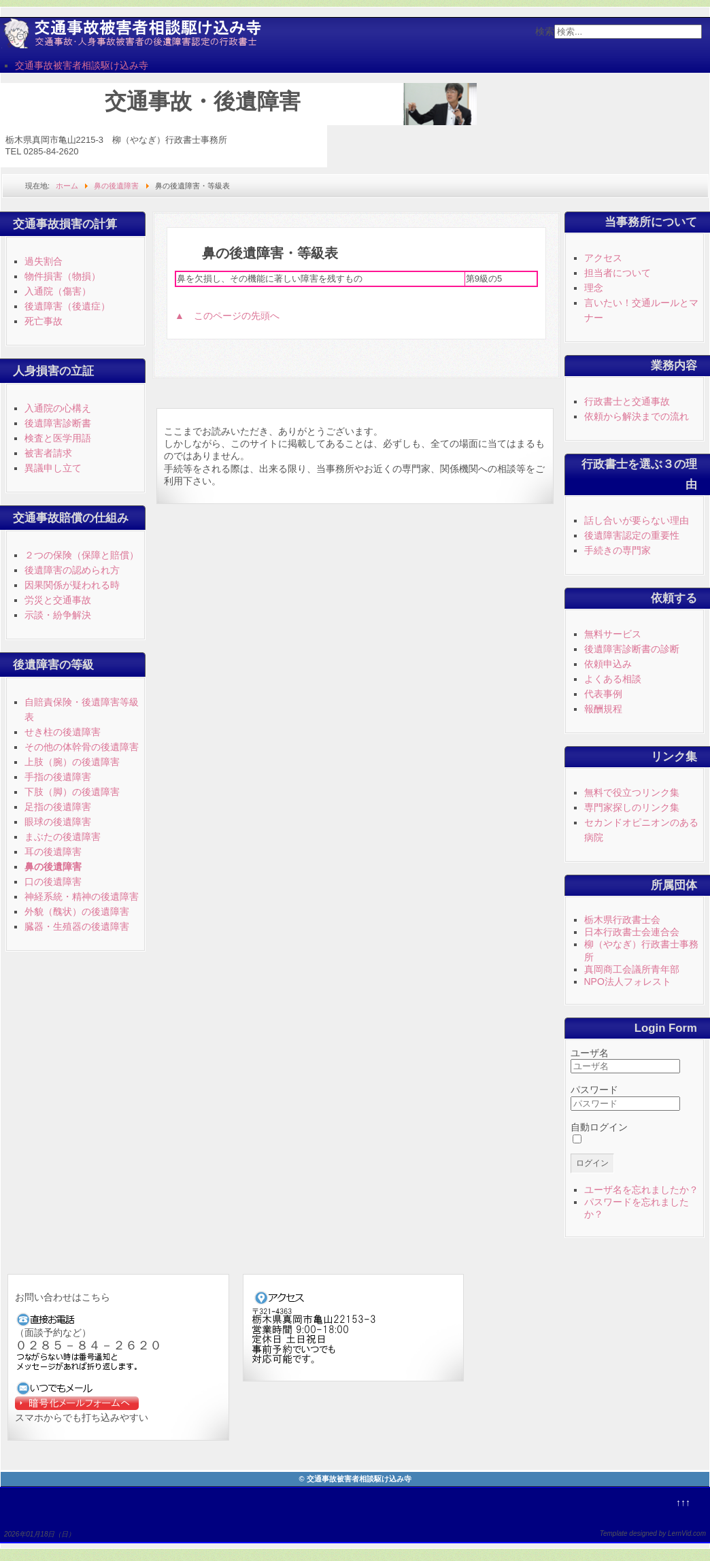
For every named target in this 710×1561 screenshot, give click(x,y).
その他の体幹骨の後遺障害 (81, 746)
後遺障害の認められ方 (72, 570)
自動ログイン (599, 1127)
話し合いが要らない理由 (636, 520)
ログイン (592, 1163)
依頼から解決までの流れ (636, 416)
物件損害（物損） (62, 276)
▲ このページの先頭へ (227, 315)
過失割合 (43, 261)
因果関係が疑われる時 (72, 585)
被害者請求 (48, 453)
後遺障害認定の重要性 (631, 535)
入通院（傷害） (57, 291)
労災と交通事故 (57, 599)
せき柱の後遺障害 (62, 731)
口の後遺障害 (53, 881)
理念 (593, 287)
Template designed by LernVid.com (653, 1533)
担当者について (617, 272)
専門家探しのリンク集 (631, 807)
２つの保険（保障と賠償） (81, 555)
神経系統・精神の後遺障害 (81, 896)
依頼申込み (608, 663)
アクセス (603, 257)
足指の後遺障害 (57, 806)
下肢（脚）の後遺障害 (72, 791)
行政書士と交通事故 (627, 401)
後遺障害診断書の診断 (631, 648)
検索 (544, 31)
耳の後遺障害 (53, 851)
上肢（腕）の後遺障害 (72, 761)
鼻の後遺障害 (53, 866)
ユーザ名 (590, 1052)
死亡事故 (43, 321)
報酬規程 (603, 708)
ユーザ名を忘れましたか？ (641, 1189)
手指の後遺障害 (57, 776)
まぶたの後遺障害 (62, 836)
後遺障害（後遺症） (67, 306)
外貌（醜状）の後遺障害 (76, 911)
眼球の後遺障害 (57, 821)
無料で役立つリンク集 (631, 792)
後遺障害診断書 (57, 423)
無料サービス (612, 633)
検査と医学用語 (57, 438)
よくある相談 (612, 678)
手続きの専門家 (617, 550)
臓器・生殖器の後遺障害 (76, 926)
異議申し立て (53, 468)
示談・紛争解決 (57, 614)
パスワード (594, 1089)
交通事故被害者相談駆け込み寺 (81, 65)
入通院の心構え (57, 408)
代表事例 (603, 693)
